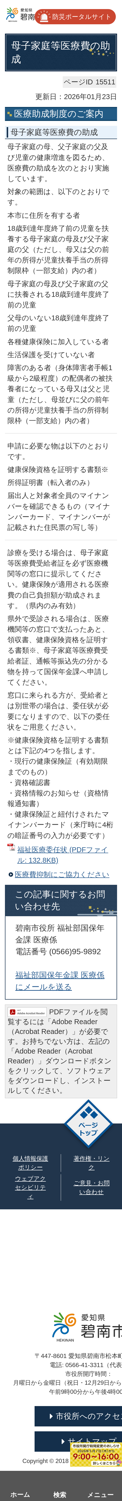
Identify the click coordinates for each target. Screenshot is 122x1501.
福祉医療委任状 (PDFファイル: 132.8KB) (62, 855)
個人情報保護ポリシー (30, 1163)
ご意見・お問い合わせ (92, 1187)
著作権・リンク (92, 1163)
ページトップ (88, 1125)
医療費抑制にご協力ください (62, 874)
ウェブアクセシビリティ (30, 1187)
